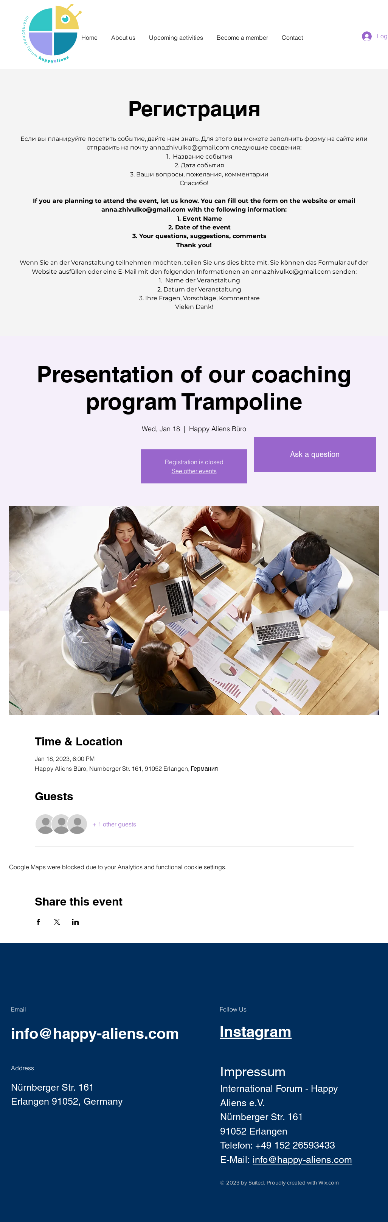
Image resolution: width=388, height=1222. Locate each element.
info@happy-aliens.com (95, 1033)
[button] (123, 34)
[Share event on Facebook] (38, 922)
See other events (194, 471)
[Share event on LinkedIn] (75, 922)
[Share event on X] (57, 922)
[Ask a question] (315, 454)
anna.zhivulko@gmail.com (190, 147)
